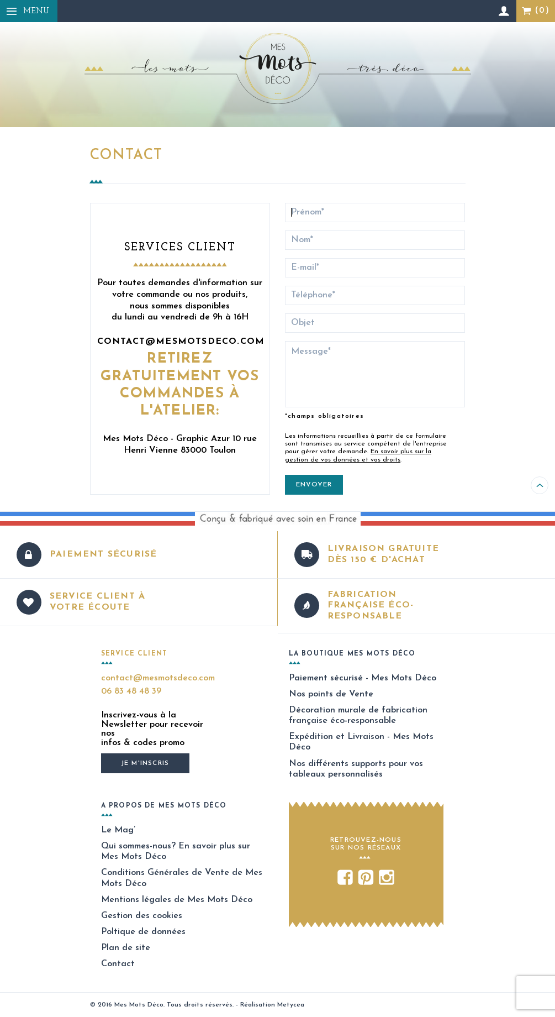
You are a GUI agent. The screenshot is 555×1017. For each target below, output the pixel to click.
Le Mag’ (118, 830)
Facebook (344, 878)
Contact (118, 964)
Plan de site (125, 947)
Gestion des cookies (141, 915)
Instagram (386, 878)
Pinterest (365, 878)
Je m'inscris (145, 763)
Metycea (290, 1005)
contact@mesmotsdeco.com (181, 341)
